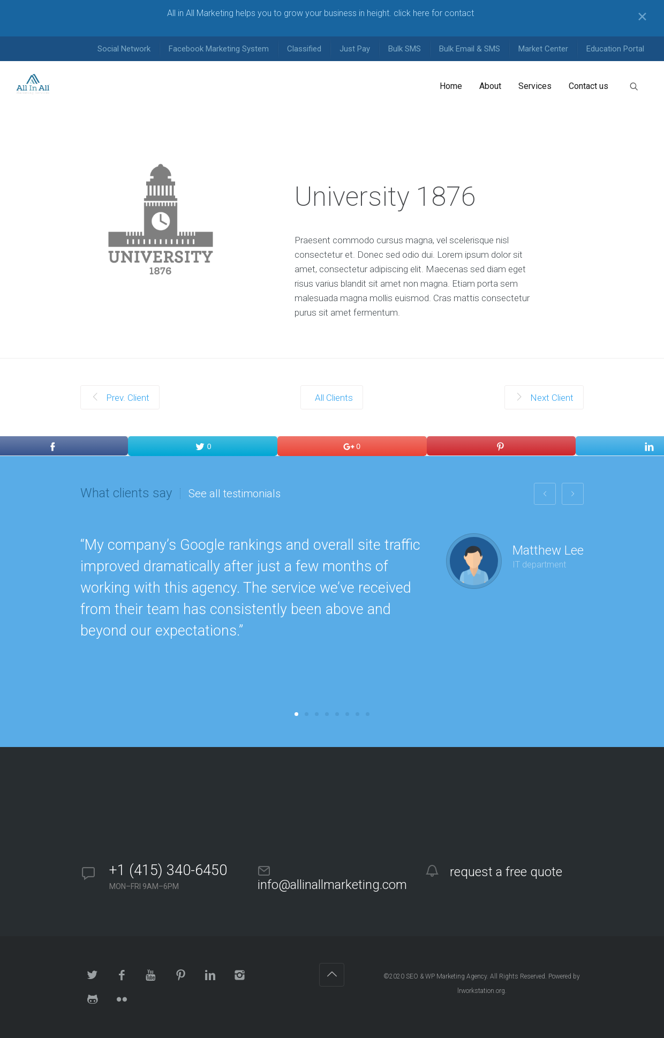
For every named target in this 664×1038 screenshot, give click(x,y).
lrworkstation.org (481, 991)
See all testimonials (234, 493)
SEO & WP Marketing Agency (446, 976)
